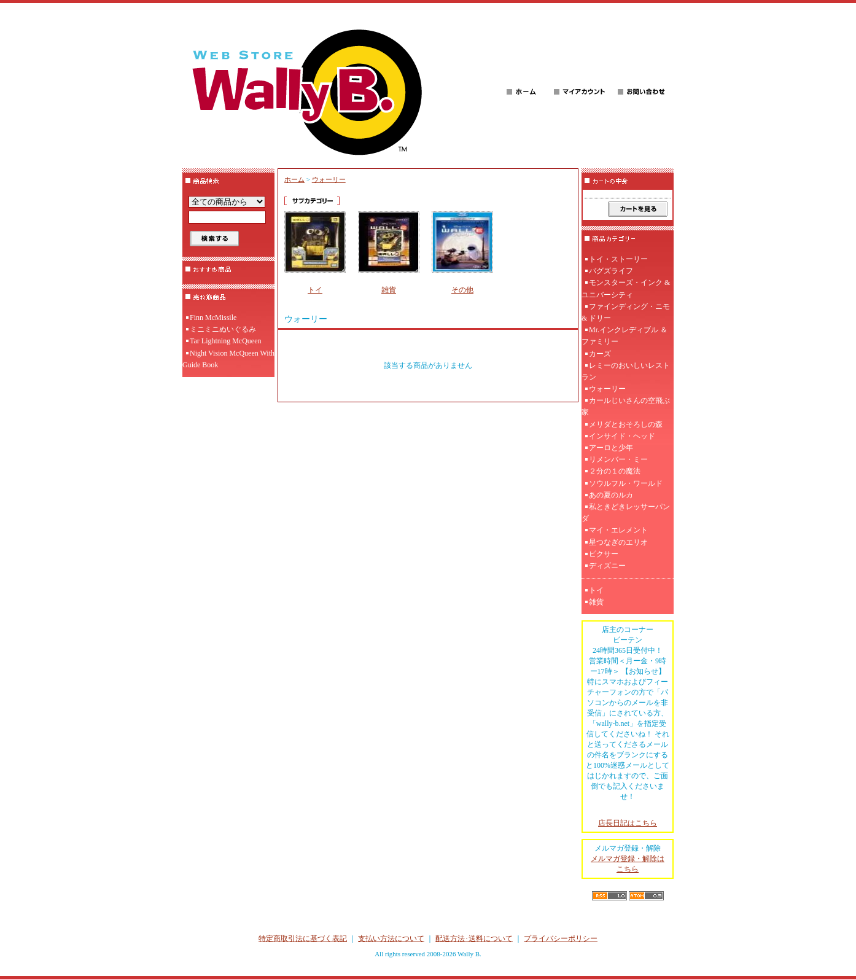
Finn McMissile (213, 317)
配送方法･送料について (474, 938)
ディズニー (607, 565)
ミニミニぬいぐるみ (223, 329)
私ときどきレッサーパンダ (626, 512)
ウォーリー (329, 179)
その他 (462, 290)
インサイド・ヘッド (622, 436)
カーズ (600, 353)
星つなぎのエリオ (618, 542)
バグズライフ (611, 271)
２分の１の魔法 (614, 471)
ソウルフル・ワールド (626, 483)
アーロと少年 (611, 447)
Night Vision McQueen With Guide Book (228, 359)
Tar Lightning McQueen (225, 341)
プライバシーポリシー (560, 938)
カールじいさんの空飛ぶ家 (626, 406)
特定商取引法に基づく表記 (303, 938)
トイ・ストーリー (618, 259)
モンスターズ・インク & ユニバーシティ (626, 288)
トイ (315, 290)
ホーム (294, 179)
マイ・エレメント (618, 530)
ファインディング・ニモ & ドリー (626, 312)
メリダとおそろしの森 (626, 424)
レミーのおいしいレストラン (626, 371)
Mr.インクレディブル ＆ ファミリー (624, 336)
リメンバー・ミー (618, 459)
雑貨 (388, 290)
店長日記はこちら (627, 823)
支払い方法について (391, 938)
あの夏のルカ (611, 495)
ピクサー (603, 554)
